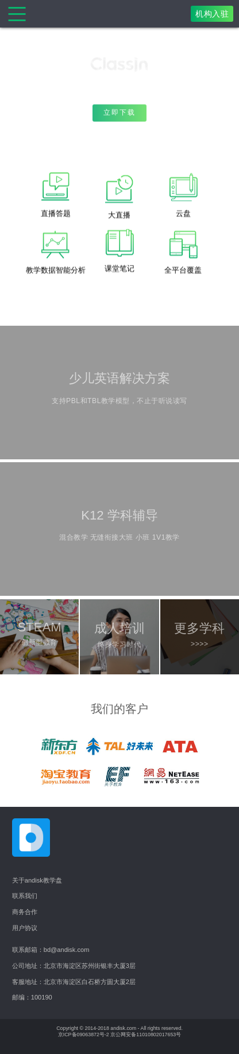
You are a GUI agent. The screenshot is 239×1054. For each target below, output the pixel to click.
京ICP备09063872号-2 (83, 1034)
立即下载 (119, 114)
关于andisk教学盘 (37, 880)
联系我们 (24, 895)
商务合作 (24, 911)
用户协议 (24, 927)
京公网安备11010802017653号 (145, 1034)
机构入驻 (212, 13)
